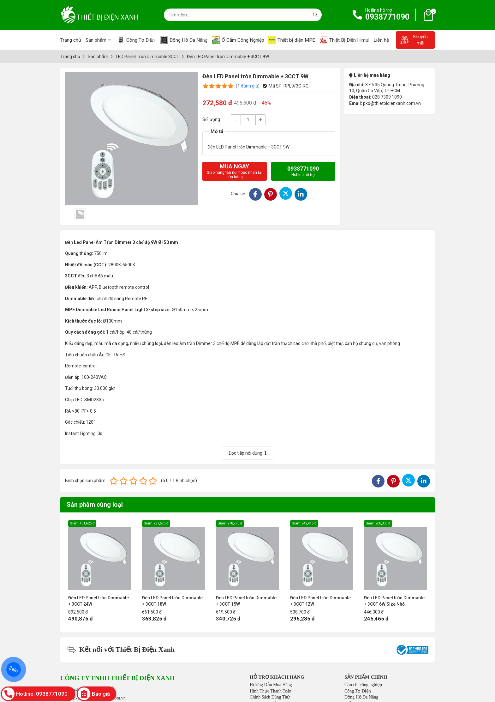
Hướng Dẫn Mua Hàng (271, 684)
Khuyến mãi (413, 39)
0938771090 (387, 16)
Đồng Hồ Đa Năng (361, 697)
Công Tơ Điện (357, 691)
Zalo (13, 669)
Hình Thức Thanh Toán (270, 691)
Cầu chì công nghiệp (363, 684)
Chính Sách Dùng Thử (270, 697)
